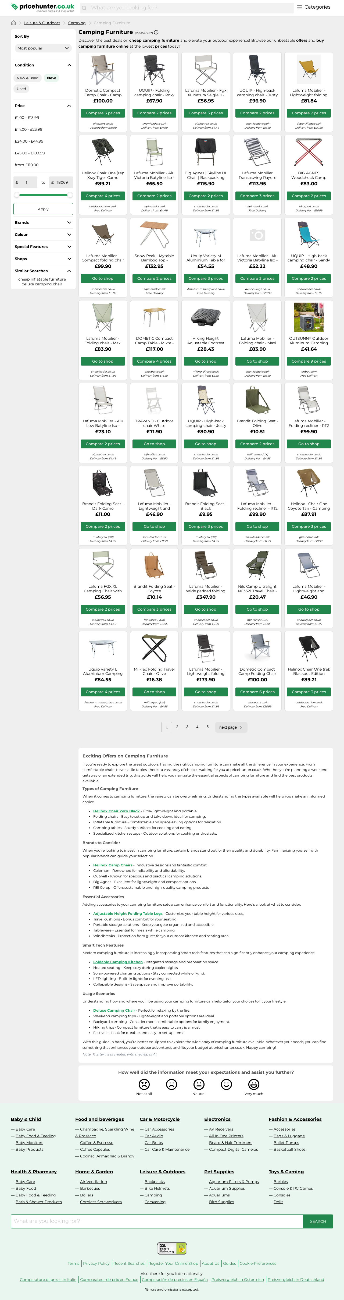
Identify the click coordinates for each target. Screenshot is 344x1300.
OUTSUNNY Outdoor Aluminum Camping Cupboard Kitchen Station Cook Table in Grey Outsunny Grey (309, 340)
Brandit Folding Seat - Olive (257, 423)
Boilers (86, 1195)
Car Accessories (159, 1129)
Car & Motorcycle (160, 1119)
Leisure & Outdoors (42, 22)
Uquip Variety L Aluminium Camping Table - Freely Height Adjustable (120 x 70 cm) (103, 671)
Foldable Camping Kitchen (118, 962)
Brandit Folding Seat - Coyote (154, 588)
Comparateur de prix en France (109, 1279)
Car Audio (154, 1135)
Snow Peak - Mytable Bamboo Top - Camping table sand (154, 258)
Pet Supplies (219, 1171)
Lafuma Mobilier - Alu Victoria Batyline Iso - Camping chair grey (154, 175)
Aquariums (219, 1195)
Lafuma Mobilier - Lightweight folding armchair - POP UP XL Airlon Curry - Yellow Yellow (309, 92)
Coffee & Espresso (96, 1142)
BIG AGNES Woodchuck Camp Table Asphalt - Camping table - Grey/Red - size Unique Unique (309, 175)
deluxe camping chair (42, 284)
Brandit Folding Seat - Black (206, 506)
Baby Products (30, 1149)
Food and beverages (99, 1119)
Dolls (278, 1201)
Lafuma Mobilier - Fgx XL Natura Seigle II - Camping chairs (205, 92)
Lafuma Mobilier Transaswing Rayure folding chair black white (257, 175)
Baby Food (26, 1188)
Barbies (281, 1181)
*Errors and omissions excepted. (172, 1289)
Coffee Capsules (95, 1149)
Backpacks (155, 1181)
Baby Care (25, 1129)
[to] (62, 182)
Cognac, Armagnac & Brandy (107, 1156)
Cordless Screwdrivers (101, 1201)
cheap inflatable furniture (42, 279)
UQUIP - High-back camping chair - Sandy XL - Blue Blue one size (309, 258)
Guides (229, 1263)
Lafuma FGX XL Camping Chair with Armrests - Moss (103, 588)
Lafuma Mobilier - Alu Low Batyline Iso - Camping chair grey (103, 423)
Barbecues (90, 1188)
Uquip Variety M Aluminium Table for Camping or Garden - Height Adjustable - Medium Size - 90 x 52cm (206, 258)
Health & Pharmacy (34, 1171)
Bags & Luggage (289, 1135)
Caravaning (155, 1201)
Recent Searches (129, 1263)
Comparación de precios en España (175, 1279)
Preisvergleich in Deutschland (296, 1279)
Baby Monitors (29, 1142)
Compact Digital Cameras (233, 1149)
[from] (26, 182)
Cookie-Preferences (258, 1263)
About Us (210, 1263)
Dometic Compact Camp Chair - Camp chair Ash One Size (102, 92)
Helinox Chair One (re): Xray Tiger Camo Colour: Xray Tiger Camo (103, 175)
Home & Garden (94, 1171)
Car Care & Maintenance (167, 1149)
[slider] (17, 195)
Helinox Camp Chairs (112, 865)
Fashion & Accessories (295, 1119)
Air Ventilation (93, 1181)
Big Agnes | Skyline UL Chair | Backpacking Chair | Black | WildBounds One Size (206, 175)
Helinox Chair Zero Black (116, 811)
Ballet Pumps (286, 1142)
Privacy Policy (96, 1263)
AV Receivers (221, 1129)
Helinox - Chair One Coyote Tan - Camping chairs (309, 506)
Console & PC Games (293, 1188)
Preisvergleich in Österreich (238, 1279)
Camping (77, 22)
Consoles (282, 1195)
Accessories (285, 1129)
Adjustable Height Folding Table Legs (128, 913)
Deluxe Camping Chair (114, 1010)
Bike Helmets (157, 1188)
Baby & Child (26, 1119)
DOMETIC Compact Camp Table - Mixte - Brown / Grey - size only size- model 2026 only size (154, 340)
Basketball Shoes (290, 1149)
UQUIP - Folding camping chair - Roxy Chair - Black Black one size (154, 92)
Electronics (217, 1119)
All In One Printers (226, 1135)
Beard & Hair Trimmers (230, 1142)
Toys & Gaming (286, 1171)
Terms (73, 1263)
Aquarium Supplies (227, 1188)
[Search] (84, 8)
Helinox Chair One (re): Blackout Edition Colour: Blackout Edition (309, 671)
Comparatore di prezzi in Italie (48, 1279)
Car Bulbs (154, 1142)
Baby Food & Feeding (36, 1135)
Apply (43, 209)
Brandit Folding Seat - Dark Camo (103, 506)
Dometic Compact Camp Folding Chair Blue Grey (257, 671)
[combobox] (191, 8)
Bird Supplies (221, 1201)
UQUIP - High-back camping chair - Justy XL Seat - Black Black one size (257, 92)
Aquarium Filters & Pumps (234, 1181)
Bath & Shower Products (39, 1201)
